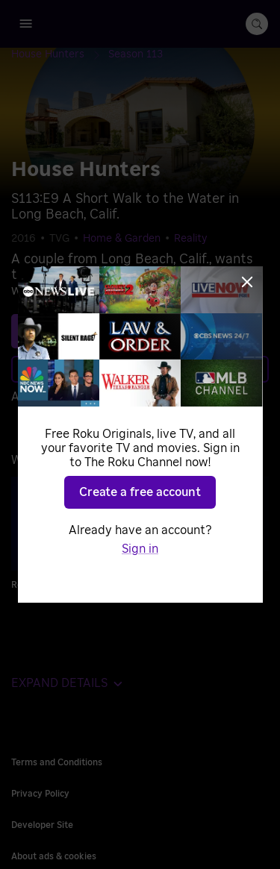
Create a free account (140, 492)
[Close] (247, 282)
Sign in (140, 549)
